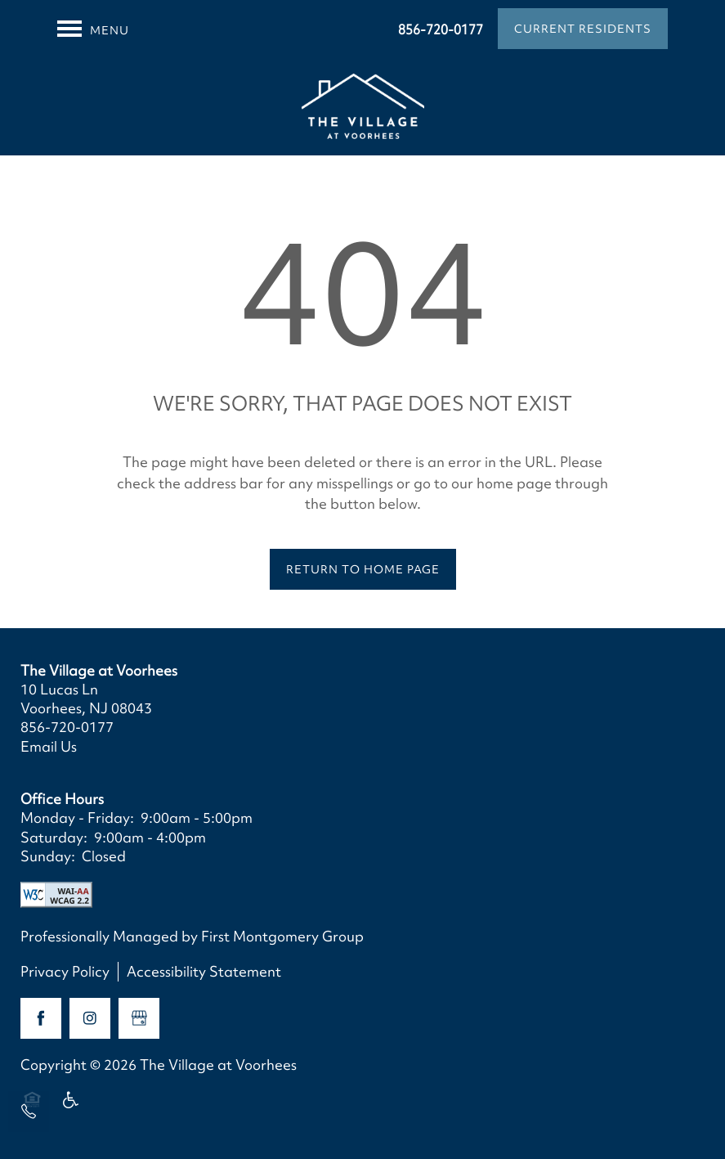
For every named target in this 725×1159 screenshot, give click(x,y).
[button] (583, 28)
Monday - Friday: (77, 817)
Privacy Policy (65, 971)
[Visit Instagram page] (89, 1018)
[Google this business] (139, 1018)
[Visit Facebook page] (40, 1018)
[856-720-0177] (28, 1111)
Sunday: (47, 856)
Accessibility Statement (204, 971)
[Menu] (93, 28)
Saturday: (53, 837)
